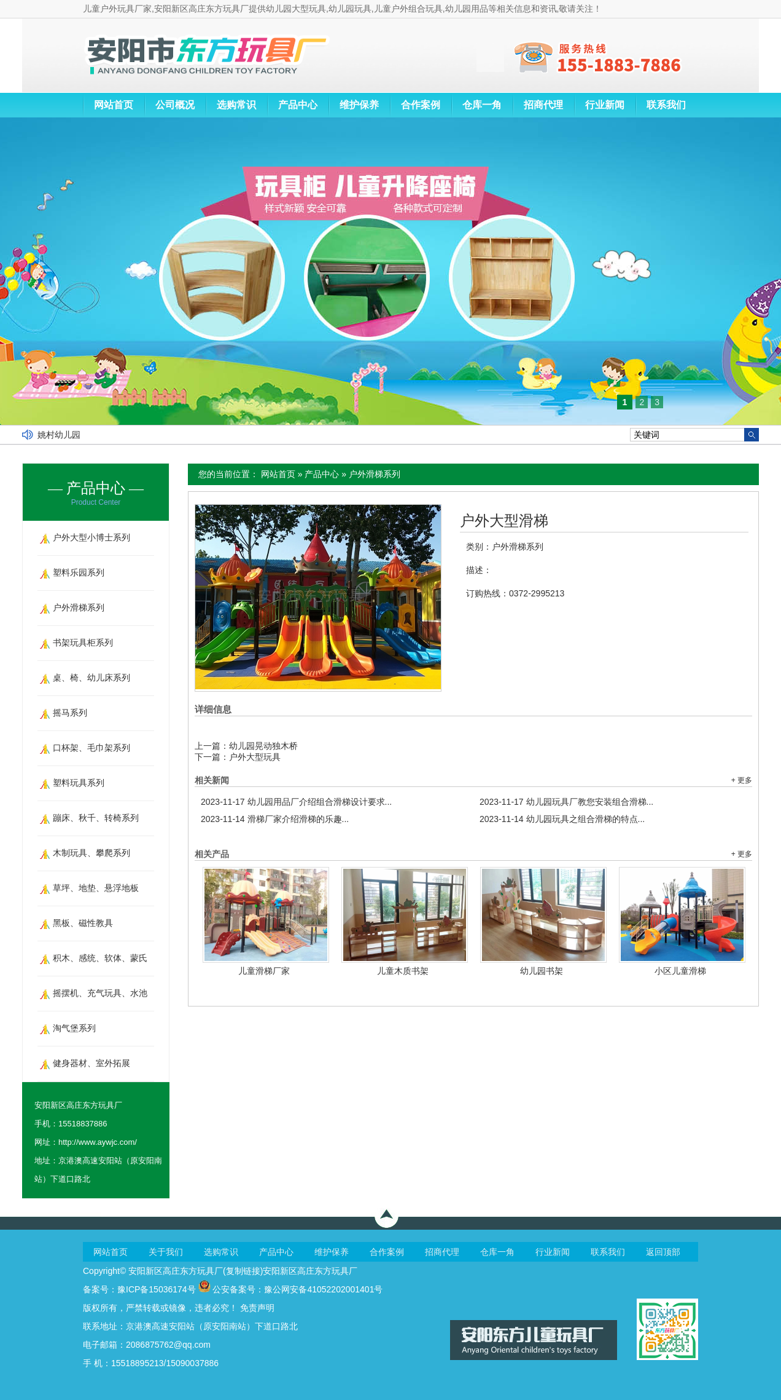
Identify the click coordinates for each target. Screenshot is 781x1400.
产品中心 (297, 105)
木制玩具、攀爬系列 (91, 853)
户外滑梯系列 (374, 474)
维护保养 (359, 105)
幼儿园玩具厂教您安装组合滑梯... (566, 802)
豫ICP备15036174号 (156, 1289)
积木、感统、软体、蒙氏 (100, 958)
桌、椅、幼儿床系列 (91, 677)
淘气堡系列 (74, 1028)
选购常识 (236, 105)
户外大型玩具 (255, 757)
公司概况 (175, 105)
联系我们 (666, 105)
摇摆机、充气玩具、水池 (100, 993)
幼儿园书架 (541, 971)
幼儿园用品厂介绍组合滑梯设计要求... (296, 802)
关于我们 (166, 1252)
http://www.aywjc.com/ (97, 1142)
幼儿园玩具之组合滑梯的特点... (562, 819)
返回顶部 (663, 1252)
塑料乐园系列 (78, 572)
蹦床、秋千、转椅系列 (96, 818)
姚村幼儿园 (58, 435)
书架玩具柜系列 (83, 642)
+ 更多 (741, 780)
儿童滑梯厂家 (264, 971)
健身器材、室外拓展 (91, 1063)
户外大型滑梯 (504, 521)
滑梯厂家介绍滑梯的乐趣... (275, 819)
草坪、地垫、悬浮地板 (96, 888)
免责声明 (257, 1308)
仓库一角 (482, 105)
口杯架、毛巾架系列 (91, 748)
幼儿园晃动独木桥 (263, 746)
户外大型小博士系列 (91, 537)
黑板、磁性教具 (83, 923)
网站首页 (113, 105)
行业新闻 (604, 105)
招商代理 (543, 105)
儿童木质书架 (403, 971)
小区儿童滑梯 (680, 971)
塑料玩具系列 (78, 783)
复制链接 (243, 1271)
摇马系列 (70, 713)
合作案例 (420, 105)
